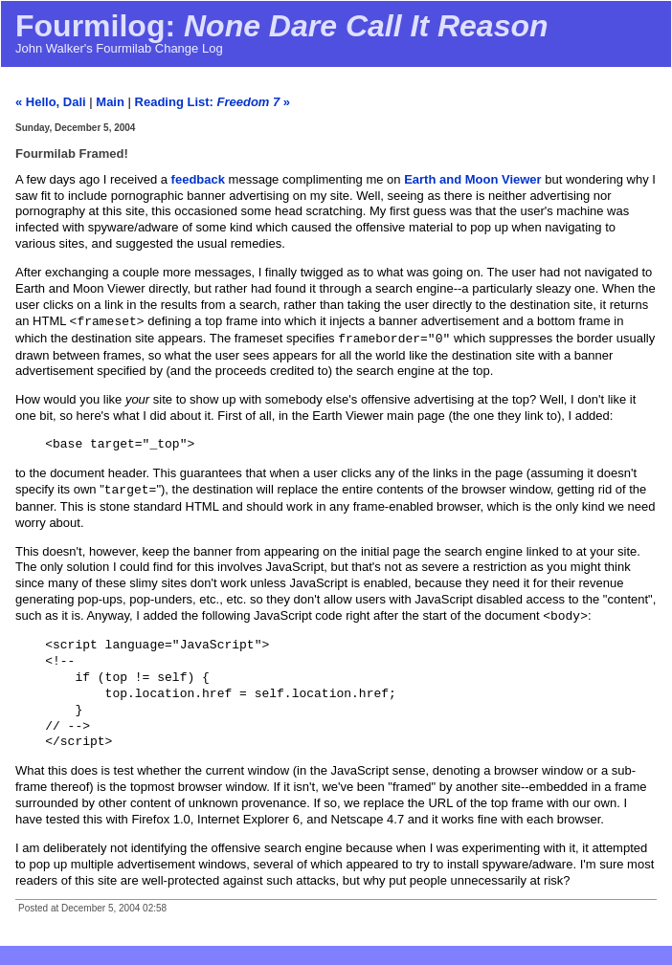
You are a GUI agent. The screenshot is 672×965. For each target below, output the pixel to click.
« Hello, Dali (50, 102)
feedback (198, 179)
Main (110, 102)
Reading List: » (213, 102)
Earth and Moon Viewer (473, 179)
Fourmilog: (282, 26)
